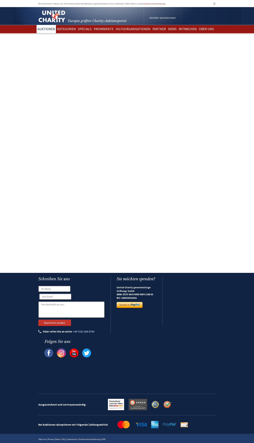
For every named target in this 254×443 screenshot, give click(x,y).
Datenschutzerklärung (154, 3)
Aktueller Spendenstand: (162, 17)
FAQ (64, 439)
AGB (103, 439)
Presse (51, 439)
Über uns (42, 439)
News (57, 439)
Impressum (72, 439)
